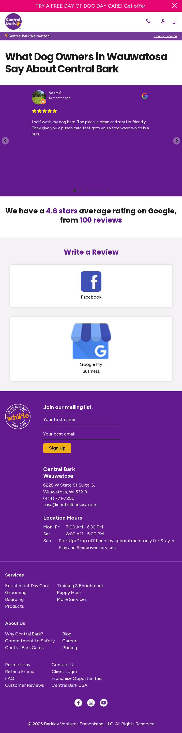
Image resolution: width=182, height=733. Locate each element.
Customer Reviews (24, 685)
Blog (66, 634)
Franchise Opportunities (77, 678)
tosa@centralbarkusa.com (70, 504)
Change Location (165, 36)
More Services (72, 599)
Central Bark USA (69, 685)
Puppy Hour (69, 592)
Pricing (69, 647)
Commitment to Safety (30, 641)
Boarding (14, 599)
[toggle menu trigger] (173, 22)
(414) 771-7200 (58, 498)
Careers (70, 641)
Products (14, 606)
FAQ (9, 678)
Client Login (64, 671)
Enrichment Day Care (27, 585)
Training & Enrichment (80, 585)
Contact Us (63, 664)
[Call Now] (148, 21)
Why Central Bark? (24, 634)
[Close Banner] (174, 6)
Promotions (17, 664)
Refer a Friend (19, 671)
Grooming (15, 592)
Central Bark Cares (24, 647)
